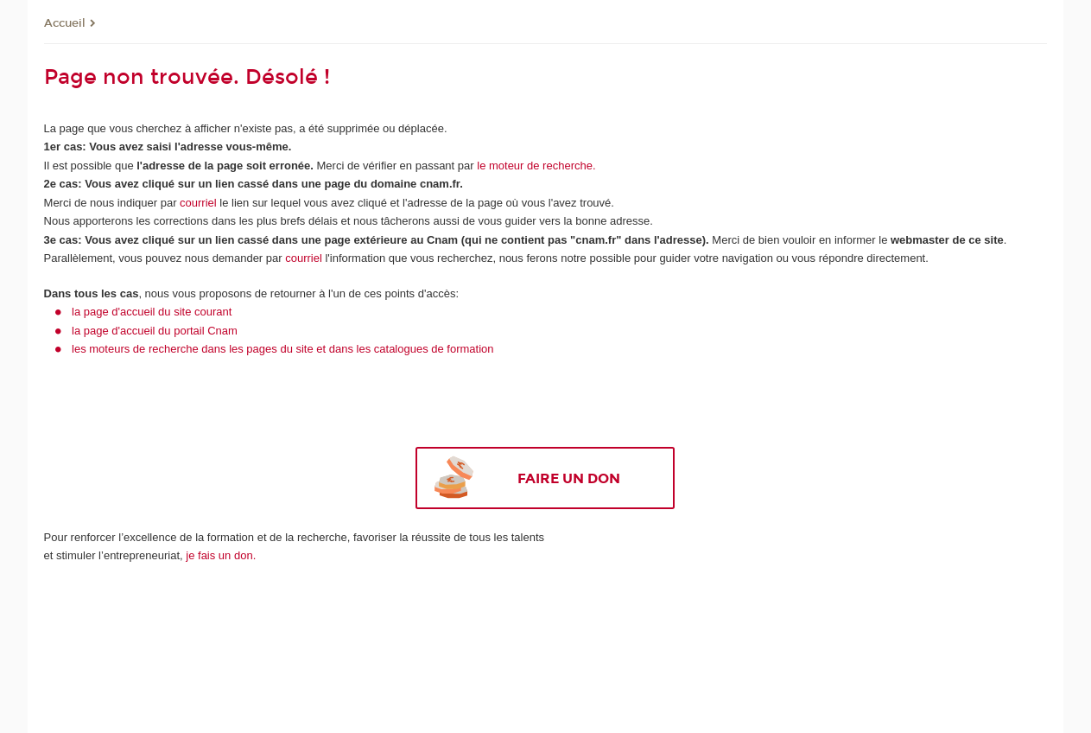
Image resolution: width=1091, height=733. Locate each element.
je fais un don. (221, 555)
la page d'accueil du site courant (152, 311)
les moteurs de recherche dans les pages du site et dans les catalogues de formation (283, 348)
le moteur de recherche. (535, 165)
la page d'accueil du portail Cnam (155, 330)
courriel (198, 202)
